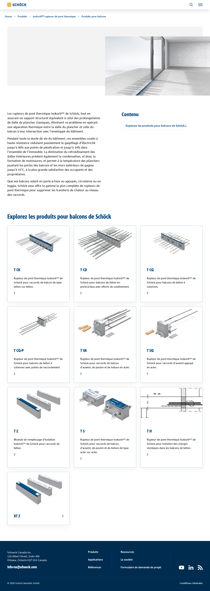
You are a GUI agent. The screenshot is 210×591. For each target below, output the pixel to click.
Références (94, 567)
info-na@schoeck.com (22, 567)
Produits (93, 552)
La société (126, 559)
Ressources (127, 552)
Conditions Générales (191, 583)
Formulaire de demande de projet (141, 567)
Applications (95, 559)
